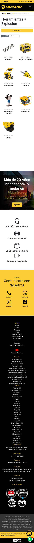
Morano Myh (16, 425)
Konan (16, 421)
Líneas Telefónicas (26, 1)
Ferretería (15, 366)
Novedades (17, 339)
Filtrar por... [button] (16, 30)
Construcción (15, 364)
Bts (16, 401)
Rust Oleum (15, 430)
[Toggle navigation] (30, 7)
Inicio (3, 13)
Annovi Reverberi (16, 390)
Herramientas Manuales (15, 375)
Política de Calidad (17, 478)
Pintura (15, 381)
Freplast (15, 412)
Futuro (17, 332)
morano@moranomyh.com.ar (17, 449)
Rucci (16, 427)
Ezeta (15, 408)
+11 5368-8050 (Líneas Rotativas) (17, 447)
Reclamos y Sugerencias (17, 480)
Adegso (15, 388)
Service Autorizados (17, 345)
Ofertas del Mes (17, 336)
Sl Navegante (16, 434)
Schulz (16, 432)
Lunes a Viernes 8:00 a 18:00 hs (17, 463)
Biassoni (15, 395)
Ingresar (17, 205)
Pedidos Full (17, 334)
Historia (17, 328)
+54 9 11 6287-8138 (17, 456)
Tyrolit (16, 436)
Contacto (17, 343)
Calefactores (16, 362)
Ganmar (15, 414)
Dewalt (16, 403)
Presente (17, 330)
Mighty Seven (15, 423)
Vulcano (15, 438)
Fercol (16, 410)
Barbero (16, 392)
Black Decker (16, 397)
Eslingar (15, 405)
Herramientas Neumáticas (15, 377)
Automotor (15, 359)
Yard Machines (16, 443)
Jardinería (15, 379)
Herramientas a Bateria (16, 368)
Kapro (16, 419)
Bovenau (16, 399)
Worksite (15, 440)
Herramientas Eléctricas (15, 373)
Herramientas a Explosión (16, 370)
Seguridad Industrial (15, 383)
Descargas (17, 341)
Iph (16, 416)
